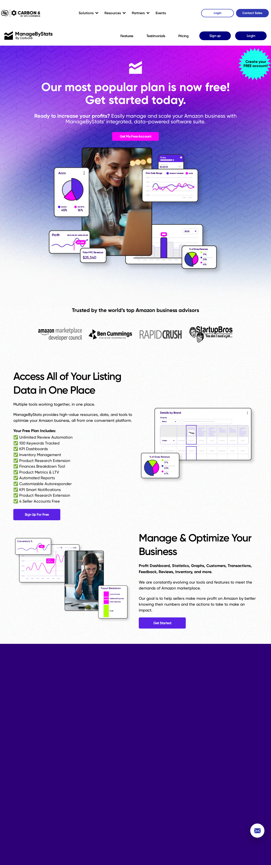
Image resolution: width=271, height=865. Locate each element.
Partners (138, 13)
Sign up (215, 36)
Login (251, 36)
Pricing (183, 36)
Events (161, 13)
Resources (112, 13)
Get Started (163, 624)
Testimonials (155, 36)
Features (126, 36)
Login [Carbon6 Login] (217, 13)
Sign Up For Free (37, 516)
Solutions (86, 13)
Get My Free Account (135, 138)
